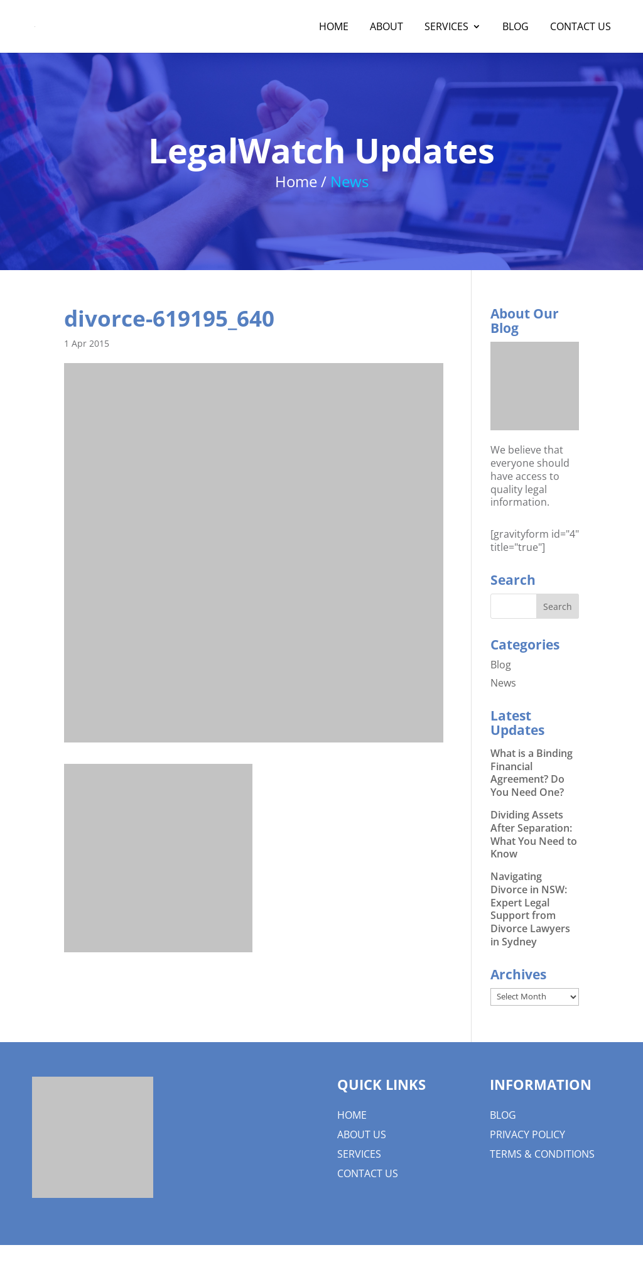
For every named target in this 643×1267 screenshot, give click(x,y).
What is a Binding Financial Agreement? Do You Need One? (531, 772)
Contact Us (580, 27)
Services (446, 27)
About (386, 27)
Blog (515, 27)
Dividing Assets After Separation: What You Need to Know (533, 834)
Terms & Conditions (542, 1154)
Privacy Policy (527, 1134)
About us (361, 1134)
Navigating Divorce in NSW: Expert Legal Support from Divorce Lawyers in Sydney (530, 909)
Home (334, 27)
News (503, 683)
